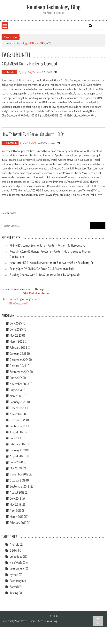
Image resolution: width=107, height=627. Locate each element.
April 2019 (15, 510)
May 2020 (16, 468)
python (14, 575)
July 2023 (16, 390)
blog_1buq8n (28, 72)
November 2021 (19, 414)
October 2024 (18, 366)
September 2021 (19, 426)
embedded (9, 72)
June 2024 (16, 378)
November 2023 (19, 384)
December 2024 (19, 360)
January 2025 (18, 353)
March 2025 (17, 341)
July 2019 (15, 498)
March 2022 (17, 396)
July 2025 (16, 323)
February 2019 (18, 523)
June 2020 (16, 462)
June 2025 (16, 329)
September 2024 (19, 372)
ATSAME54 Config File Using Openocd (29, 63)
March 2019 (16, 517)
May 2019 (15, 504)
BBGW (14, 550)
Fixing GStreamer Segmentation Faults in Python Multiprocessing (47, 245)
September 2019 (19, 486)
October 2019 (18, 480)
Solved (14, 587)
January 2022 (18, 402)
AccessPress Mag (47, 621)
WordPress (21, 621)
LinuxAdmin (10, 143)
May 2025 (16, 335)
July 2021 (15, 438)
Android (14, 544)
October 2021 (18, 420)
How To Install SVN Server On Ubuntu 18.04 (33, 134)
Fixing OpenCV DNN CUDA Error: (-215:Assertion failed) (42, 269)
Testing (14, 593)
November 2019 (19, 474)
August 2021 (17, 432)
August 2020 (17, 456)
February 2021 (18, 444)
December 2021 (19, 408)
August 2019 (17, 492)
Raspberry (16, 581)
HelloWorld (16, 562)
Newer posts (9, 213)
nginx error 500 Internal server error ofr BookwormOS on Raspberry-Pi (51, 263)
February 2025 (18, 347)
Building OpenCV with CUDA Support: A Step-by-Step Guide (45, 275)
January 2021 (18, 450)
